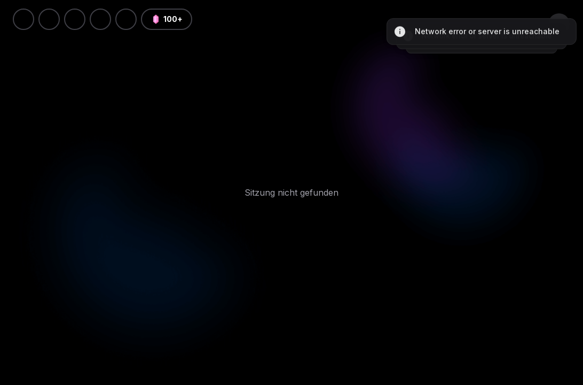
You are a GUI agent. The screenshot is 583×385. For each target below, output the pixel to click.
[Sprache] (74, 19)
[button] (126, 19)
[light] (100, 19)
